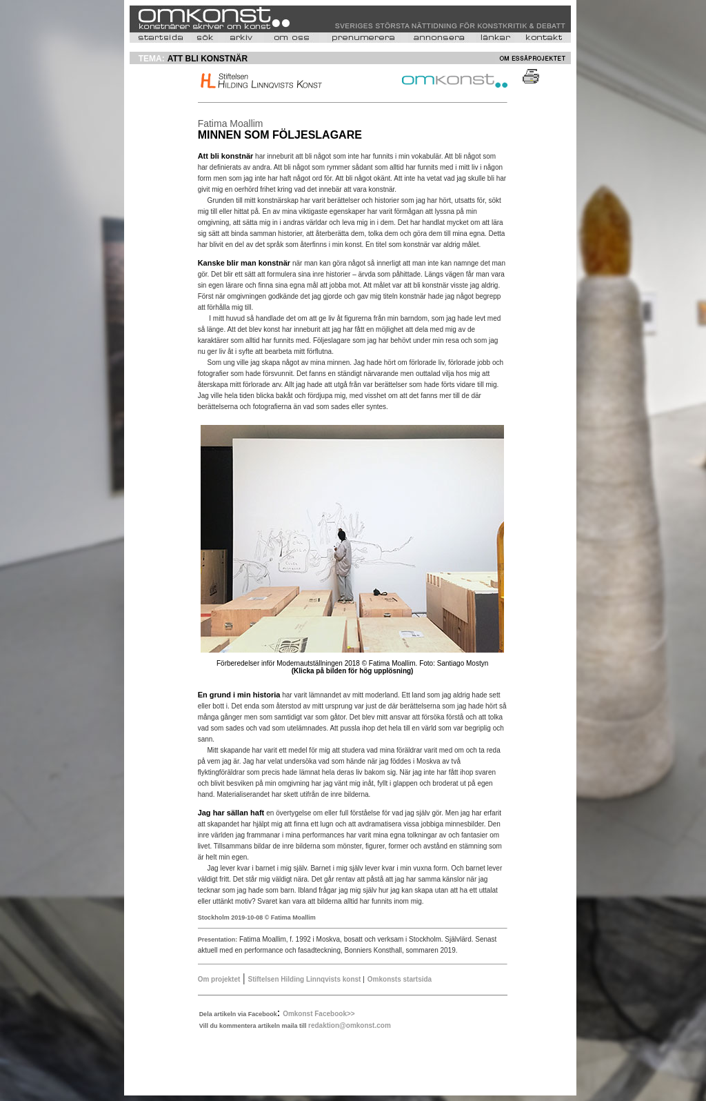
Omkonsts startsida (399, 979)
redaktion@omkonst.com (349, 1025)
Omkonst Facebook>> (318, 1014)
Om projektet (219, 979)
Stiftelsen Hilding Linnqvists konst (305, 979)
